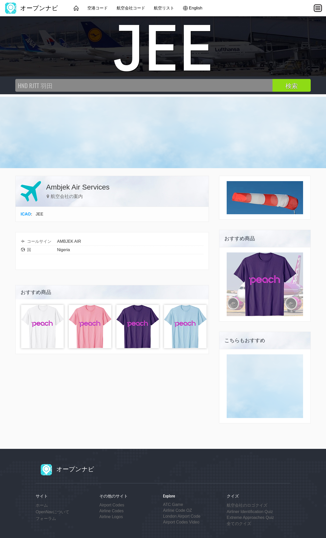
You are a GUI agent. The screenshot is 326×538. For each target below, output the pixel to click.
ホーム (42, 505)
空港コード (97, 8)
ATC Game (173, 504)
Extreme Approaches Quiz (250, 517)
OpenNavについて (52, 512)
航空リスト (164, 8)
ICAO (26, 214)
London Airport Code (181, 516)
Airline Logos (111, 517)
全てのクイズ (239, 523)
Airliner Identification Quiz (250, 511)
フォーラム (46, 518)
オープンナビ (31, 8)
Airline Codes (111, 511)
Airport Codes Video (181, 522)
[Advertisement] (163, 132)
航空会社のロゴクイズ (247, 505)
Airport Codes (111, 505)
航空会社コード (131, 8)
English (195, 8)
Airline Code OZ (177, 510)
